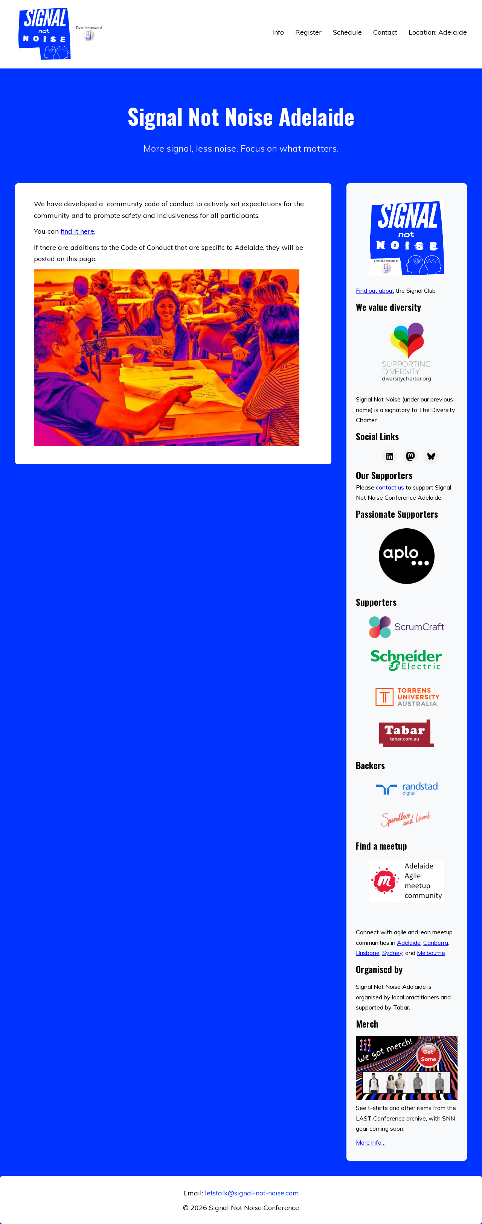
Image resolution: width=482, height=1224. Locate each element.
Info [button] (278, 32)
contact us (390, 487)
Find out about (375, 290)
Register (308, 32)
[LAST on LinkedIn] (389, 456)
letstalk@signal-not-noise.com (252, 1193)
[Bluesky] (431, 456)
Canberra (435, 942)
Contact (385, 32)
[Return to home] (62, 34)
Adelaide (409, 942)
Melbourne (431, 952)
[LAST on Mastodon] (410, 456)
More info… (371, 1142)
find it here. (78, 231)
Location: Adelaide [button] (438, 32)
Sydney (392, 952)
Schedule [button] (347, 32)
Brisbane (368, 952)
